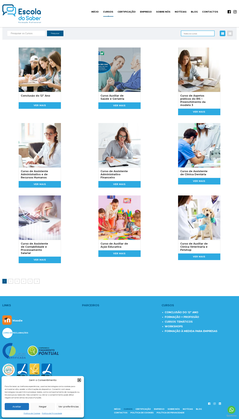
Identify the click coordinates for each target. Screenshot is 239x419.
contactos (120, 412)
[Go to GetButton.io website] (231, 416)
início (95, 11)
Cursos (108, 11)
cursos (128, 409)
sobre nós (174, 409)
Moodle (12, 320)
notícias (188, 409)
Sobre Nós (163, 11)
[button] (79, 380)
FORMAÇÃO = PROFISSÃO (182, 317)
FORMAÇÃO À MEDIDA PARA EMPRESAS (191, 331)
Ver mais (40, 105)
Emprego (146, 11)
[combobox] (198, 33)
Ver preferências (68, 406)
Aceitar (17, 406)
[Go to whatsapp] (231, 410)
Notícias (181, 11)
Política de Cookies (32, 413)
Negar (43, 406)
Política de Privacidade (52, 413)
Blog (194, 11)
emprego (159, 409)
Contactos (210, 11)
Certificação (127, 11)
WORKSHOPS (174, 326)
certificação (143, 409)
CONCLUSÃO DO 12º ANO (181, 312)
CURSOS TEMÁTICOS (179, 321)
